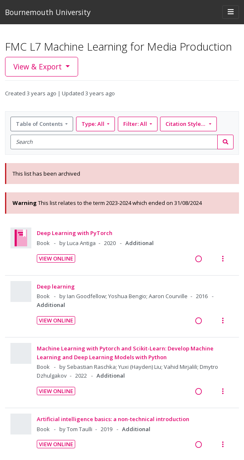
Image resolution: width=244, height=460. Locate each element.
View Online (56, 258)
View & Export (38, 66)
